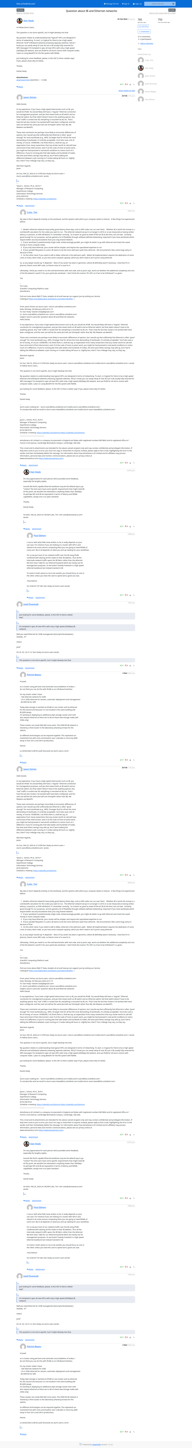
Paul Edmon (40, 535)
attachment (30, 205)
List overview (143, 26)
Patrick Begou (34, 674)
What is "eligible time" (25, 13)
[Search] (173, 4)
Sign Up (137, 4)
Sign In (126, 4)
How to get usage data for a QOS (162, 13)
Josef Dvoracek (31, 604)
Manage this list (111, 4)
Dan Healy (29, 20)
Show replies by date (127, 90)
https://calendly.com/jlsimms (44, 199)
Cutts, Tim (32, 212)
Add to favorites (145, 43)
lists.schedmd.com (26, 3)
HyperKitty (96, 1444)
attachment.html (23, 80)
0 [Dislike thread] (126, 84)
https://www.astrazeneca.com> (51, 458)
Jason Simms (30, 97)
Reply (20, 87)
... (18, 180)
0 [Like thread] (122, 84)
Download (144, 31)
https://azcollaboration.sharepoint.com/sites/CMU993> (51, 299)
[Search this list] (157, 4)
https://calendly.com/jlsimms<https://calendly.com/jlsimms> (61, 432)
